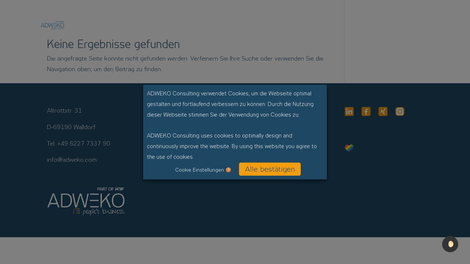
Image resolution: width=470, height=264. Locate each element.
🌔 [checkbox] (450, 244)
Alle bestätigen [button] (270, 169)
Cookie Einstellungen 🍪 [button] (203, 170)
